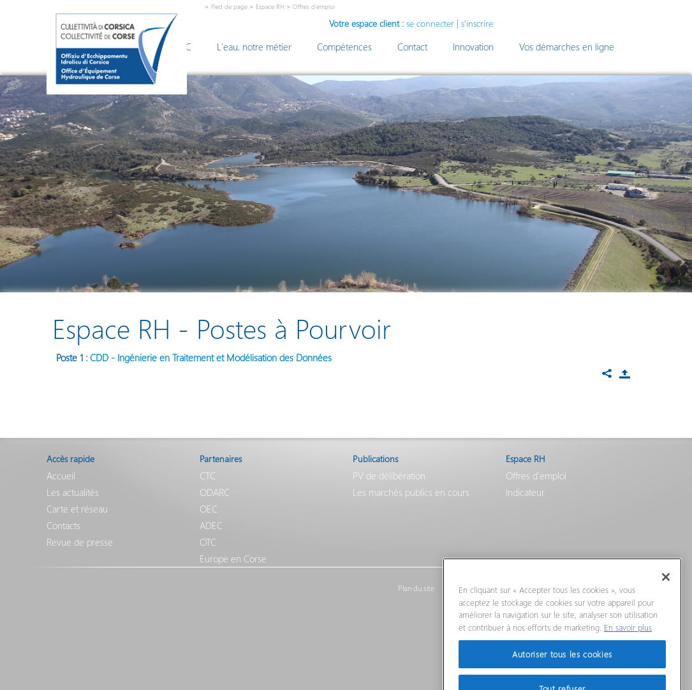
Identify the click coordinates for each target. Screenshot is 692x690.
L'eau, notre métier (254, 46)
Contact (412, 46)
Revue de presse (80, 542)
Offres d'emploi (536, 475)
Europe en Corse (233, 558)
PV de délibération (389, 475)
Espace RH (270, 6)
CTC (208, 475)
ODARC (215, 492)
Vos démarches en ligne (566, 46)
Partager (625, 374)
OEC (208, 508)
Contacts (63, 525)
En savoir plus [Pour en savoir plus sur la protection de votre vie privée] (628, 639)
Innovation (473, 46)
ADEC (211, 525)
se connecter (430, 23)
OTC (208, 542)
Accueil (61, 475)
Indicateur (525, 492)
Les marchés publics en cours (411, 492)
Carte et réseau (77, 508)
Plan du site (416, 588)
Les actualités (73, 492)
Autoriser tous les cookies (562, 666)
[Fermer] (666, 589)
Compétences (344, 46)
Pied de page (229, 6)
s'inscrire (477, 23)
